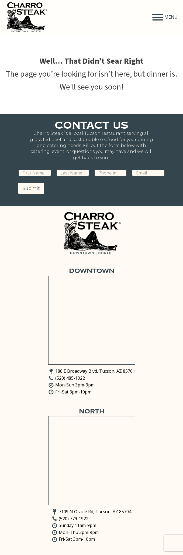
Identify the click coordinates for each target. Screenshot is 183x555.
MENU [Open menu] (165, 17)
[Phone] (110, 173)
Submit (31, 188)
